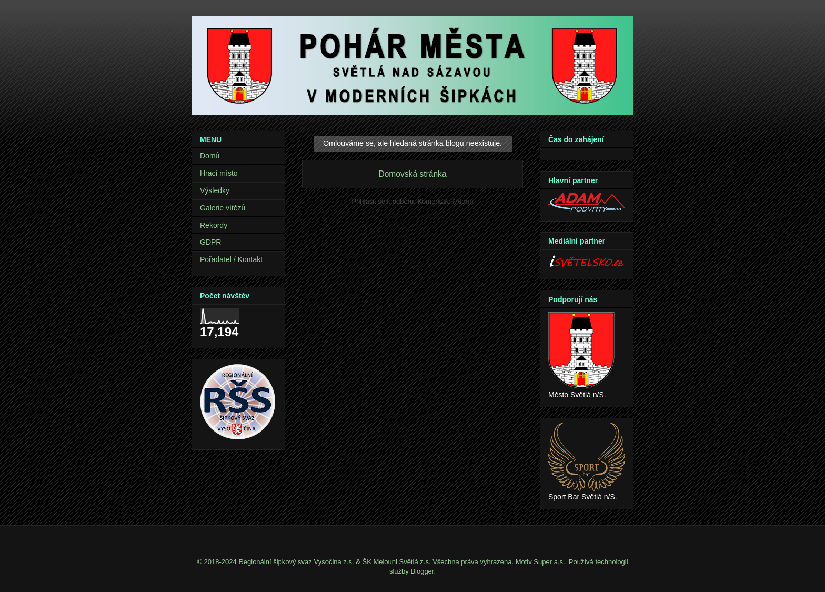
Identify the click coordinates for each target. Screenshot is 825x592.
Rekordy (213, 225)
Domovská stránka (412, 173)
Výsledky (214, 190)
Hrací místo (219, 173)
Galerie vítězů (222, 208)
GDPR (210, 242)
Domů (209, 156)
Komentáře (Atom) (445, 201)
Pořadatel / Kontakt (231, 259)
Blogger (422, 571)
